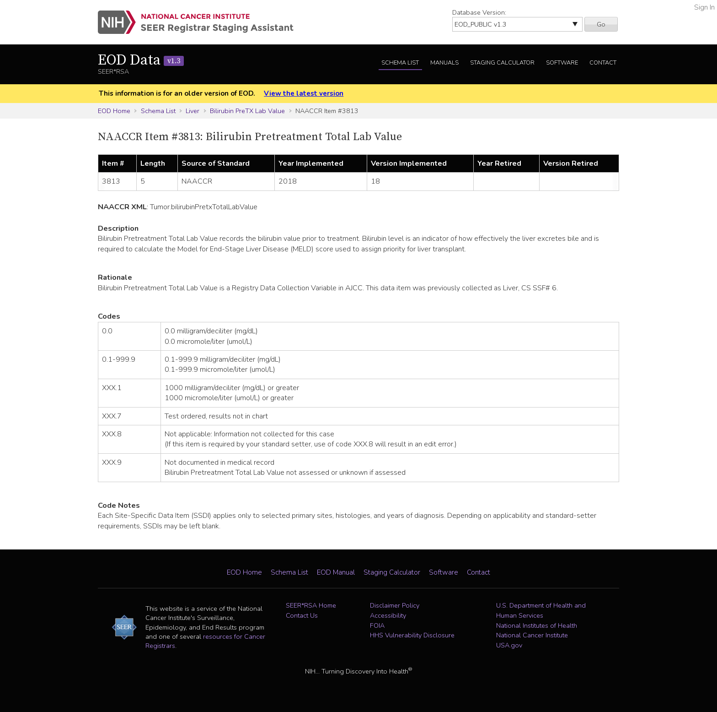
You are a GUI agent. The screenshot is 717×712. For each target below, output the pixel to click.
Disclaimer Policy (394, 605)
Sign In (704, 7)
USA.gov (509, 645)
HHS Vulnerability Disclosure (412, 635)
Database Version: (479, 12)
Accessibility (388, 615)
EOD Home (114, 110)
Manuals (444, 63)
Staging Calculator (502, 63)
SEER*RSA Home (311, 605)
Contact (602, 63)
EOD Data (141, 60)
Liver (192, 110)
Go (601, 24)
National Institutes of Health (536, 625)
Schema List (400, 63)
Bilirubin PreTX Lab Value (247, 110)
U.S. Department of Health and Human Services (541, 610)
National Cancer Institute (532, 635)
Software (562, 63)
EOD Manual (336, 572)
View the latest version (303, 93)
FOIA (377, 625)
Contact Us (302, 615)
